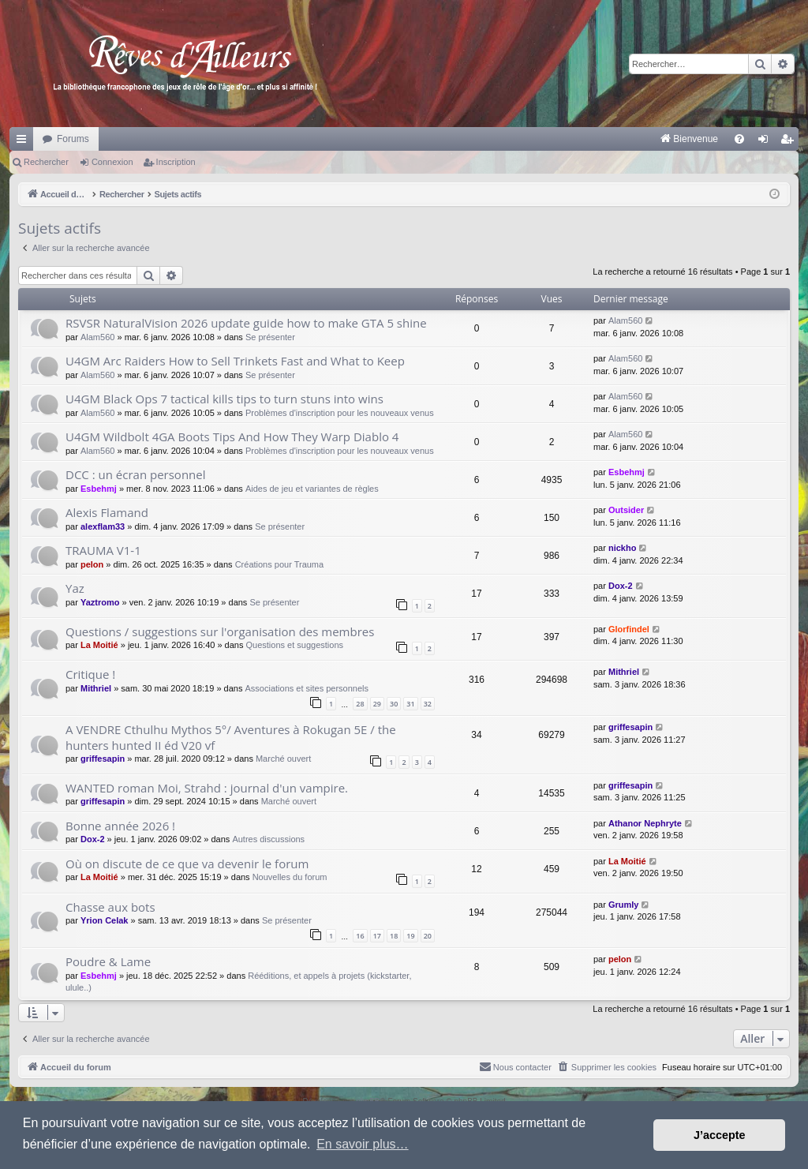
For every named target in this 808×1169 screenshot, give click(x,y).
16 (360, 936)
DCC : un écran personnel (135, 474)
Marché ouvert (283, 758)
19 (410, 936)
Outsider (626, 510)
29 (377, 704)
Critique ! (90, 674)
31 (410, 704)
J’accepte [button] (720, 1135)
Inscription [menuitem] (790, 142)
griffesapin (102, 758)
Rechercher (46, 162)
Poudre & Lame (108, 961)
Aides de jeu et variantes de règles (312, 488)
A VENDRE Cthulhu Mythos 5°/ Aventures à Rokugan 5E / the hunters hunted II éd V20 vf (230, 736)
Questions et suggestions (295, 645)
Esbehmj (98, 488)
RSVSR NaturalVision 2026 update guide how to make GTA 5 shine (246, 323)
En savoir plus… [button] (362, 1144)
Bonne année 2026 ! (120, 826)
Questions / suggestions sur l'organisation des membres (219, 631)
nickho (622, 548)
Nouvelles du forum (289, 877)
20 (428, 936)
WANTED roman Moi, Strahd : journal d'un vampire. (206, 788)
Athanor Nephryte (645, 823)
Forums (73, 138)
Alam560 (97, 337)
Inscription (176, 162)
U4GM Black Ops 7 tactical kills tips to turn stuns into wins (224, 399)
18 (394, 936)
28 (360, 704)
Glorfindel (628, 629)
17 (377, 936)
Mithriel (95, 688)
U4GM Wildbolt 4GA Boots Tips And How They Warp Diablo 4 (231, 436)
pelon (91, 564)
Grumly (623, 904)
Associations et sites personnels (307, 688)
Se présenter (270, 337)
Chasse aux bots (110, 907)
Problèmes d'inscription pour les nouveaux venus (339, 413)
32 (428, 704)
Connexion (112, 162)
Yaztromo (100, 602)
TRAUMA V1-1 (103, 550)
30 (394, 704)
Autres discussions (268, 839)
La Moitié (99, 645)
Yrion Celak (104, 920)
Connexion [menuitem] (766, 142)
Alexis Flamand (106, 512)
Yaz (74, 588)
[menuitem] (524, 139)
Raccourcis (24, 142)
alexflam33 (102, 526)
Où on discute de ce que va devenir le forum (187, 863)
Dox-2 (620, 585)
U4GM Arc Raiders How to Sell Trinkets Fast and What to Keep (235, 361)
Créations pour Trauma (279, 564)
